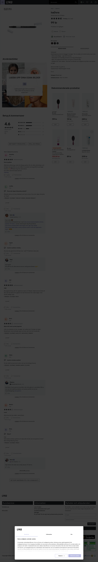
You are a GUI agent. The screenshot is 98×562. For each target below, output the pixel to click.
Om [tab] (71, 534)
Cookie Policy (72, 550)
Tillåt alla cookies (74, 555)
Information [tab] (49, 534)
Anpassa (61, 555)
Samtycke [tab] (26, 534)
